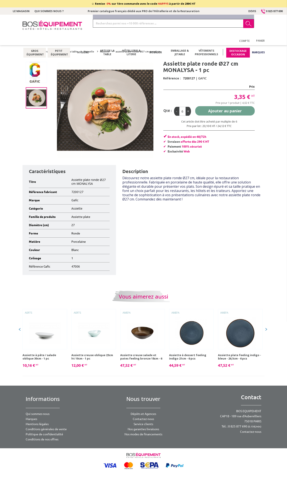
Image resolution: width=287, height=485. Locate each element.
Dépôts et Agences (143, 414)
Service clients (143, 424)
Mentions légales (37, 424)
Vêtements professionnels (206, 41)
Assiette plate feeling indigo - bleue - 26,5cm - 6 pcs (239, 356)
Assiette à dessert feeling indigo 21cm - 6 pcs (187, 356)
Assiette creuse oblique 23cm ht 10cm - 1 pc (92, 356)
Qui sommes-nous (37, 414)
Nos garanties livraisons (143, 429)
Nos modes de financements (143, 434)
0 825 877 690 (272, 11)
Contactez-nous (143, 419)
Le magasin (21, 11)
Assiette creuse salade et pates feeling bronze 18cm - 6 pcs (141, 356)
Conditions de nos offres (42, 439)
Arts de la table (107, 41)
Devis (252, 11)
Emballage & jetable (180, 41)
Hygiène (83, 41)
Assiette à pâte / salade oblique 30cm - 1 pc (39, 356)
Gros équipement (34, 41)
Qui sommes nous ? (49, 11)
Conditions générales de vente (46, 429)
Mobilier (155, 41)
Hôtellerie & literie (131, 41)
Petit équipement (58, 41)
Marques (258, 41)
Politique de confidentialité (44, 434)
